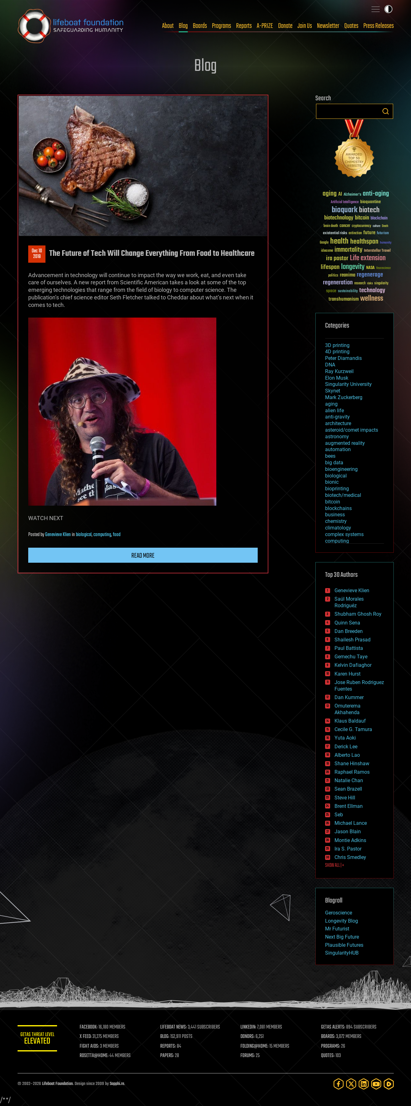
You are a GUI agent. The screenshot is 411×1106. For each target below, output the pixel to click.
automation (338, 449)
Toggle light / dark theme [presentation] (388, 9)
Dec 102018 (37, 254)
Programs (221, 26)
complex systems (344, 534)
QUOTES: (328, 1056)
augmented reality (345, 443)
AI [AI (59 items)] (340, 195)
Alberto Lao (347, 755)
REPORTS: (171, 1046)
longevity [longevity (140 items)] (353, 267)
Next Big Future (342, 937)
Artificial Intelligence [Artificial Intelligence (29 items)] (345, 202)
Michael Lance (351, 823)
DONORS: (250, 1037)
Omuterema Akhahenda (348, 709)
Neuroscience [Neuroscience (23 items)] (383, 268)
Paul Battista (349, 648)
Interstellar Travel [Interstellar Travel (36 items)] (377, 251)
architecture (338, 423)
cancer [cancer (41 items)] (345, 226)
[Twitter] (351, 1083)
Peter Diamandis (343, 358)
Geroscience (338, 913)
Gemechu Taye (351, 657)
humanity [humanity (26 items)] (386, 243)
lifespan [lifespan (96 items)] (330, 267)
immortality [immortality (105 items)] (348, 250)
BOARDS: (329, 1037)
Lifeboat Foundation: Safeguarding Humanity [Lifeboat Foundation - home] (71, 26)
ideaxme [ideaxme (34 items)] (327, 251)
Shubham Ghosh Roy (358, 614)
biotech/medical (343, 495)
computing (102, 535)
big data (334, 463)
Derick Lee (346, 747)
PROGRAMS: (331, 1046)
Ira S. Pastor (348, 849)
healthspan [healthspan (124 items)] (364, 242)
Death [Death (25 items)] (385, 226)
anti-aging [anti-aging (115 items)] (376, 194)
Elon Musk (336, 378)
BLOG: (167, 1037)
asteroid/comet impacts (351, 430)
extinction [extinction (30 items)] (355, 233)
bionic (332, 482)
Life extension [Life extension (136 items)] (368, 258)
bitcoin (332, 502)
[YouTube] (376, 1083)
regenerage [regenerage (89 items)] (370, 274)
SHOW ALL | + (334, 865)
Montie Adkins (350, 840)
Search (385, 111)
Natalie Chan (349, 780)
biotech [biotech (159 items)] (369, 210)
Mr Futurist (337, 929)
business (335, 515)
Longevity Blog (341, 921)
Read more (143, 555)
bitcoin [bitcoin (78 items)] (362, 218)
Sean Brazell (348, 789)
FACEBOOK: (93, 1027)
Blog (183, 26)
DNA (330, 365)
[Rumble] (389, 1083)
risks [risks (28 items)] (370, 283)
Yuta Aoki (345, 738)
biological (84, 535)
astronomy (337, 437)
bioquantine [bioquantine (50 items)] (370, 201)
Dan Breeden (349, 631)
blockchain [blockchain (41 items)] (379, 218)
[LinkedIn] (364, 1083)
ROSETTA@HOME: (98, 1056)
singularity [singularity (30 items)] (381, 284)
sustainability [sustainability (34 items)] (348, 291)
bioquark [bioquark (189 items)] (344, 210)
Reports (244, 26)
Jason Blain (348, 832)
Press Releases (378, 26)
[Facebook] (339, 1083)
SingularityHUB (342, 953)
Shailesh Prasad (353, 640)
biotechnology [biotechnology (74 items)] (338, 218)
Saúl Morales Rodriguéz (349, 602)
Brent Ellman (349, 806)
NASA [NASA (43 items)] (370, 268)
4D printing (337, 352)
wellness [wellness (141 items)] (371, 299)
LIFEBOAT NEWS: (176, 1027)
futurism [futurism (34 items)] (383, 233)
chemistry (336, 521)
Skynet (332, 391)
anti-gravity (337, 417)
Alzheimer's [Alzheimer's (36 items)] (352, 194)
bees (330, 456)
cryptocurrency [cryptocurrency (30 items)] (361, 226)
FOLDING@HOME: (257, 1046)
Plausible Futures (344, 945)
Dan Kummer (349, 697)
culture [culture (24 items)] (376, 226)
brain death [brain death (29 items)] (331, 226)
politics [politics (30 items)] (333, 276)
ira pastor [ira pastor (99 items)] (337, 258)
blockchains (338, 508)
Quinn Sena (347, 623)
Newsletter (328, 26)
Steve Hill (345, 798)
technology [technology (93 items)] (372, 290)
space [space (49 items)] (331, 290)
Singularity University (348, 384)
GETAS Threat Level (39, 1039)
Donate (285, 26)
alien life (334, 410)
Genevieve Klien (58, 535)
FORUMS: (250, 1056)
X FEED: (90, 1037)
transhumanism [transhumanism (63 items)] (344, 299)
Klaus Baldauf (350, 721)
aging (331, 404)
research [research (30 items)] (360, 284)
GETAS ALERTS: (334, 1027)
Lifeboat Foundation (57, 1084)
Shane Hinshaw (352, 763)
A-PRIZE (265, 26)
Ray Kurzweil (339, 371)
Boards (200, 26)
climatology (338, 528)
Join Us (305, 26)
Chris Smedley (350, 857)
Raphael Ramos (352, 772)
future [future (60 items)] (369, 233)
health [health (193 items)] (339, 241)
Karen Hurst (348, 674)
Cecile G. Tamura (353, 729)
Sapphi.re (117, 1084)
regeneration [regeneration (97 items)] (338, 282)
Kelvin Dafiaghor (353, 665)
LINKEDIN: (250, 1027)
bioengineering (341, 469)
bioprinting (337, 489)
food (116, 535)
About (168, 26)
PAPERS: (170, 1056)
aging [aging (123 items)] (330, 194)
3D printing (337, 345)
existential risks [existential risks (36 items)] (335, 233)
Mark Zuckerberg (343, 397)
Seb (339, 815)
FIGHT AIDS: (93, 1046)
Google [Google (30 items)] (324, 243)
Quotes (351, 26)
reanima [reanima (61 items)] (347, 275)
